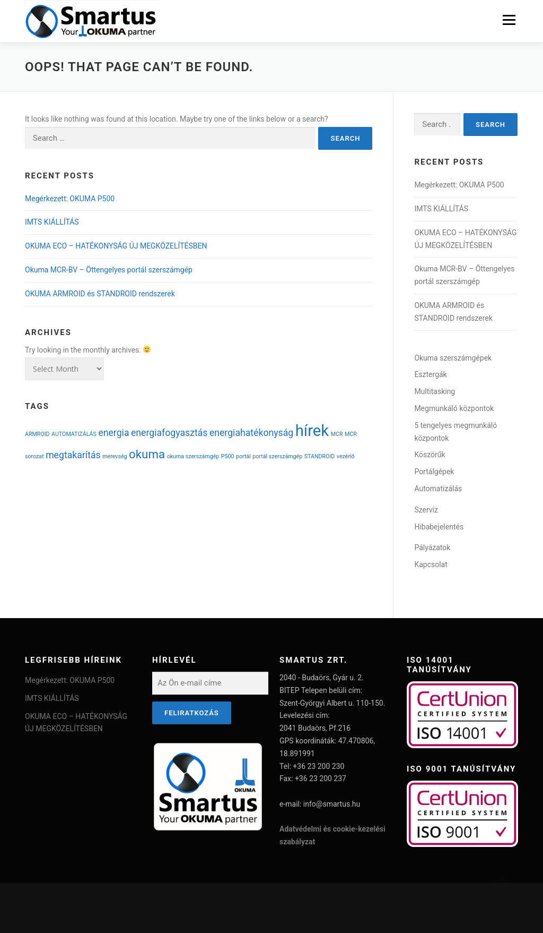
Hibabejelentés (438, 527)
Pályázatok (432, 547)
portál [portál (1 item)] (243, 456)
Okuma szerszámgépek (453, 358)
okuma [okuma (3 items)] (147, 454)
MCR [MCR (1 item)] (337, 434)
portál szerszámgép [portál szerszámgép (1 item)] (277, 456)
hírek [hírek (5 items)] (312, 431)
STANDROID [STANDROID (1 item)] (319, 456)
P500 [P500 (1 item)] (227, 456)
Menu (509, 19)
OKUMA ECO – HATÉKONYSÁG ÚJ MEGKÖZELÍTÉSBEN (116, 246)
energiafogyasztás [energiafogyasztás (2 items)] (169, 432)
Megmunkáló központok (454, 408)
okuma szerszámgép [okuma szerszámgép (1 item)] (193, 456)
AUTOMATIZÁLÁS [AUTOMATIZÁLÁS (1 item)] (74, 434)
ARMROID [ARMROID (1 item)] (37, 434)
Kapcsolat (430, 564)
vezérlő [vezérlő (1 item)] (346, 456)
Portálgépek (434, 471)
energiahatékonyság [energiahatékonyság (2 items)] (251, 432)
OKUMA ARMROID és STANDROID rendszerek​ (100, 293)
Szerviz (426, 510)
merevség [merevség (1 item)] (114, 456)
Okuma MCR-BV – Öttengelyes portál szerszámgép (108, 270)
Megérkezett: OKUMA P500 (70, 198)
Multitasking (434, 391)
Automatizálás (438, 488)
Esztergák (430, 374)
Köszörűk (429, 454)
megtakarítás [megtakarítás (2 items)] (73, 455)
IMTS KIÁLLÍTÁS (52, 222)
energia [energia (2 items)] (113, 432)
